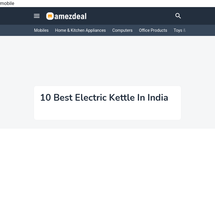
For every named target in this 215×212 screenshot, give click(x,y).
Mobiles (41, 30)
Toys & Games (187, 30)
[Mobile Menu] (36, 16)
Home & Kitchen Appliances (80, 30)
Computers (122, 30)
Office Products (153, 30)
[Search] (179, 16)
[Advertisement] (107, 65)
